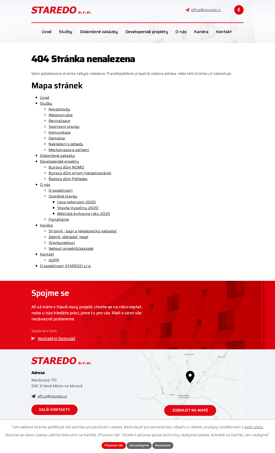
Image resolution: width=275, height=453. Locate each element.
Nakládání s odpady (66, 144)
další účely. (254, 427)
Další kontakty (54, 409)
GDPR (54, 260)
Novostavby (59, 109)
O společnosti (61, 190)
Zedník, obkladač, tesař (69, 237)
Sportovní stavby (64, 127)
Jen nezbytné (139, 445)
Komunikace (59, 132)
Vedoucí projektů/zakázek (71, 249)
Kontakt (47, 254)
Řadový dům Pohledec (68, 179)
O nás (45, 185)
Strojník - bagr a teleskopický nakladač (83, 231)
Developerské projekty (59, 161)
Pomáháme (59, 220)
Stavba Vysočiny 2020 (77, 208)
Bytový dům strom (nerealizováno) (80, 173)
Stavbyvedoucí (62, 243)
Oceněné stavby (63, 196)
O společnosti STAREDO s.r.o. (65, 266)
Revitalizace (59, 121)
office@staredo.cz (52, 396)
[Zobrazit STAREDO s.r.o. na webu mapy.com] (190, 388)
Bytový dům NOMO (66, 167)
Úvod (44, 98)
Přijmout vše (114, 445)
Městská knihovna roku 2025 (83, 214)
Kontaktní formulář (56, 338)
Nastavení (162, 445)
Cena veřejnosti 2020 (76, 202)
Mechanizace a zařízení (69, 150)
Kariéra (46, 225)
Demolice (57, 138)
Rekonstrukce (61, 115)
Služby (46, 103)
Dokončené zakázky (57, 156)
